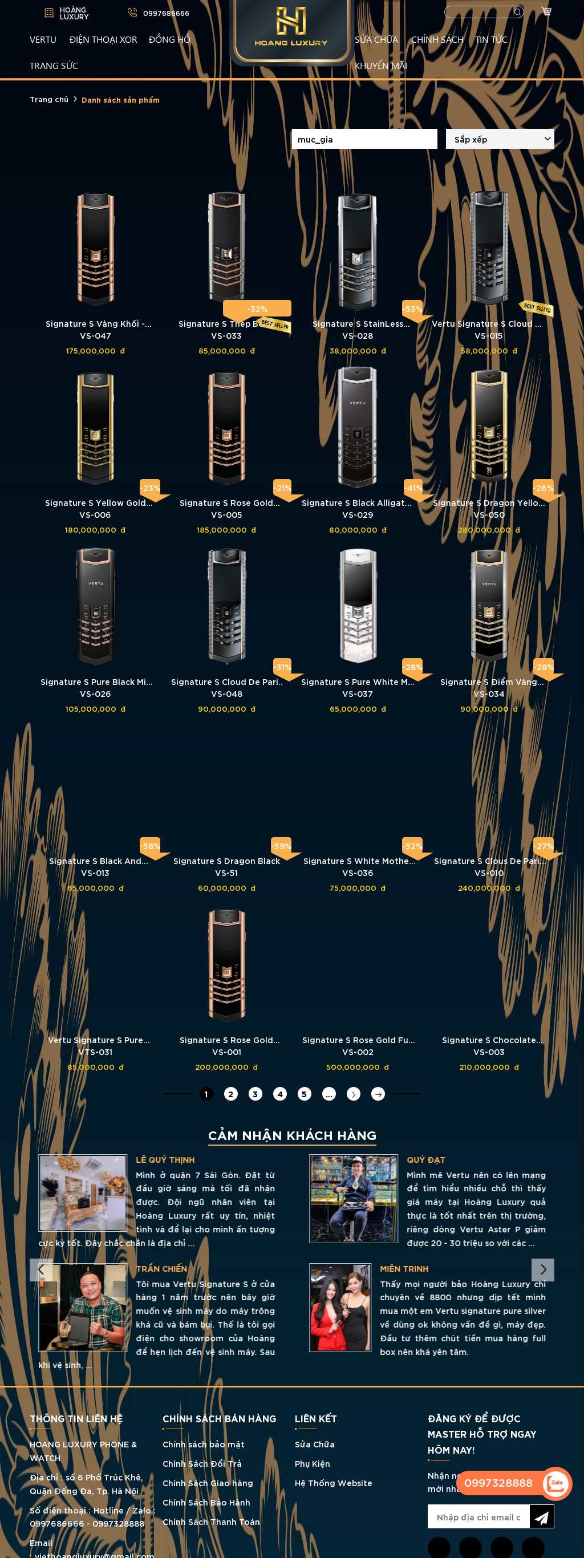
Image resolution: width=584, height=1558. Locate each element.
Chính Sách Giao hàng (208, 1482)
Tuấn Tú (130, 1159)
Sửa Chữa (315, 1443)
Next (543, 1270)
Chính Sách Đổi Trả (202, 1463)
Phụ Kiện (312, 1463)
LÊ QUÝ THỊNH (436, 1159)
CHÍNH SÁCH (437, 39)
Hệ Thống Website (333, 1482)
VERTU (43, 39)
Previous (41, 1270)
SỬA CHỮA (376, 39)
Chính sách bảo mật (204, 1443)
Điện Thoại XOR (103, 39)
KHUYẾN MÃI (381, 65)
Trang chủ (49, 99)
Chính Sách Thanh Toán (211, 1521)
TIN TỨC (491, 39)
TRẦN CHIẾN (432, 1268)
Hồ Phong (128, 1268)
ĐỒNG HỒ (169, 39)
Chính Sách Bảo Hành (206, 1501)
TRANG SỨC (54, 65)
